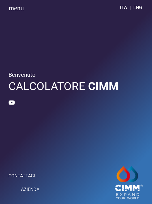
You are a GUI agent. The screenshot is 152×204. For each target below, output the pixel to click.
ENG (137, 7)
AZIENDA (30, 189)
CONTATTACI (21, 175)
